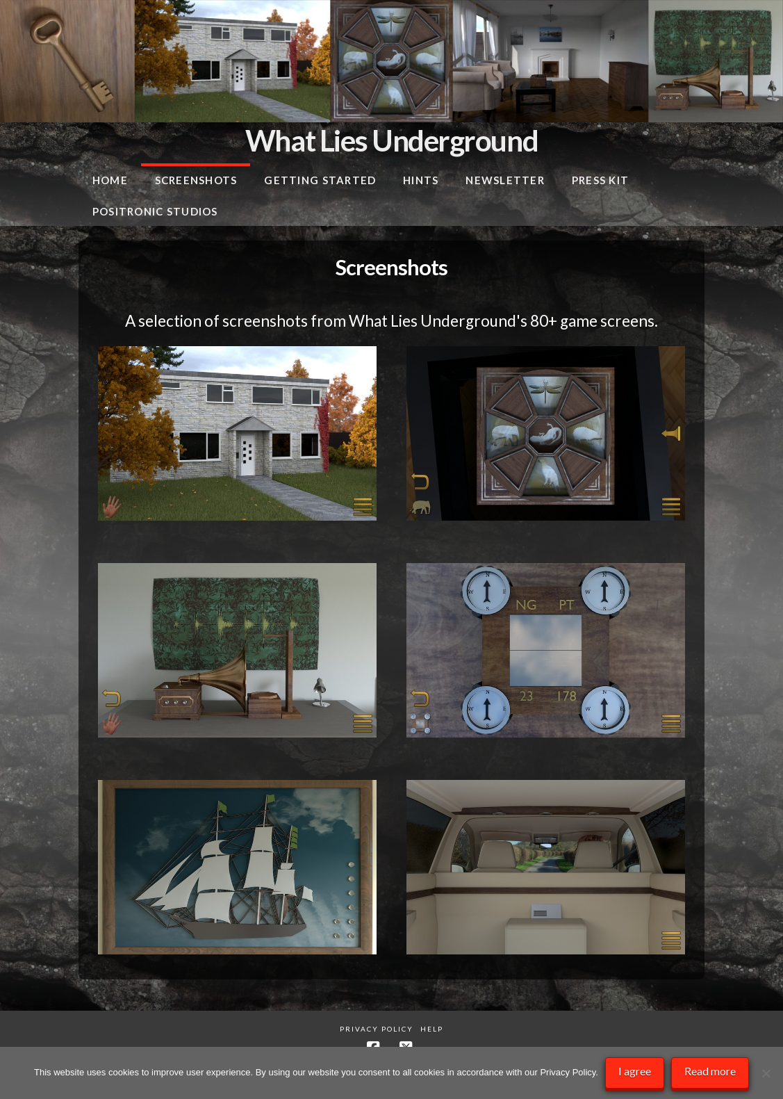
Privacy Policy (376, 1029)
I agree (634, 1070)
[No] (766, 1073)
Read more (710, 1070)
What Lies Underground (391, 140)
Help (431, 1029)
